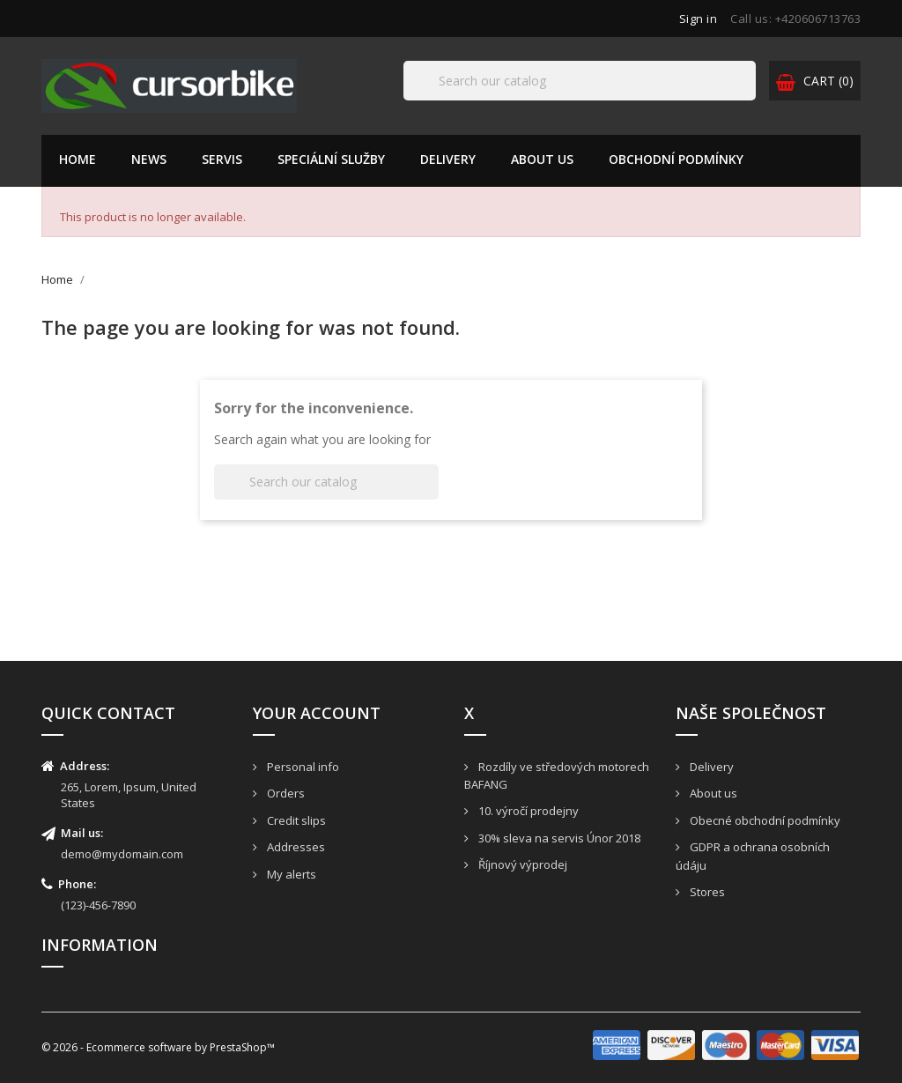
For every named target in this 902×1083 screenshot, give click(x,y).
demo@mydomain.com (122, 854)
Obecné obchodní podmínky (763, 820)
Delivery (448, 159)
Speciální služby (331, 159)
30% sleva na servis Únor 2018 (558, 838)
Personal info (301, 767)
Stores (706, 892)
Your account (317, 712)
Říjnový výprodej (521, 864)
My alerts (290, 874)
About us (542, 159)
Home (77, 159)
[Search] (579, 80)
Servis (222, 159)
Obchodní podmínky (676, 159)
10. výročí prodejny (527, 811)
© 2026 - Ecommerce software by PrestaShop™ (158, 1047)
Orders (284, 793)
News (148, 159)
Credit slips (295, 820)
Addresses (294, 847)
